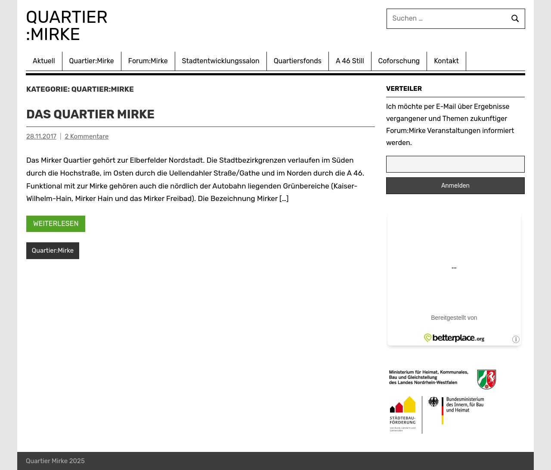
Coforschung (399, 61)
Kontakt (446, 61)
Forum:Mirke (148, 61)
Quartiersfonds (298, 61)
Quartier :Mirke (69, 25)
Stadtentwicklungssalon (221, 61)
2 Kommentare (87, 136)
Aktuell (44, 61)
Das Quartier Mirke (91, 114)
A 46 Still (350, 61)
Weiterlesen (56, 223)
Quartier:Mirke (91, 61)
